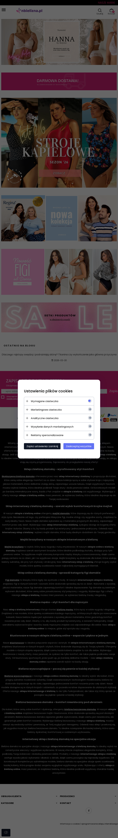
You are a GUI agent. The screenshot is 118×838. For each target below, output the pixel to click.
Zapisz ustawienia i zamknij (42, 446)
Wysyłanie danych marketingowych (52, 426)
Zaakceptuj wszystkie (78, 446)
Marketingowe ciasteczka (46, 409)
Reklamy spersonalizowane (47, 435)
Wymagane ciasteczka (44, 401)
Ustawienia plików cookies (48, 391)
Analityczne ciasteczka (44, 418)
